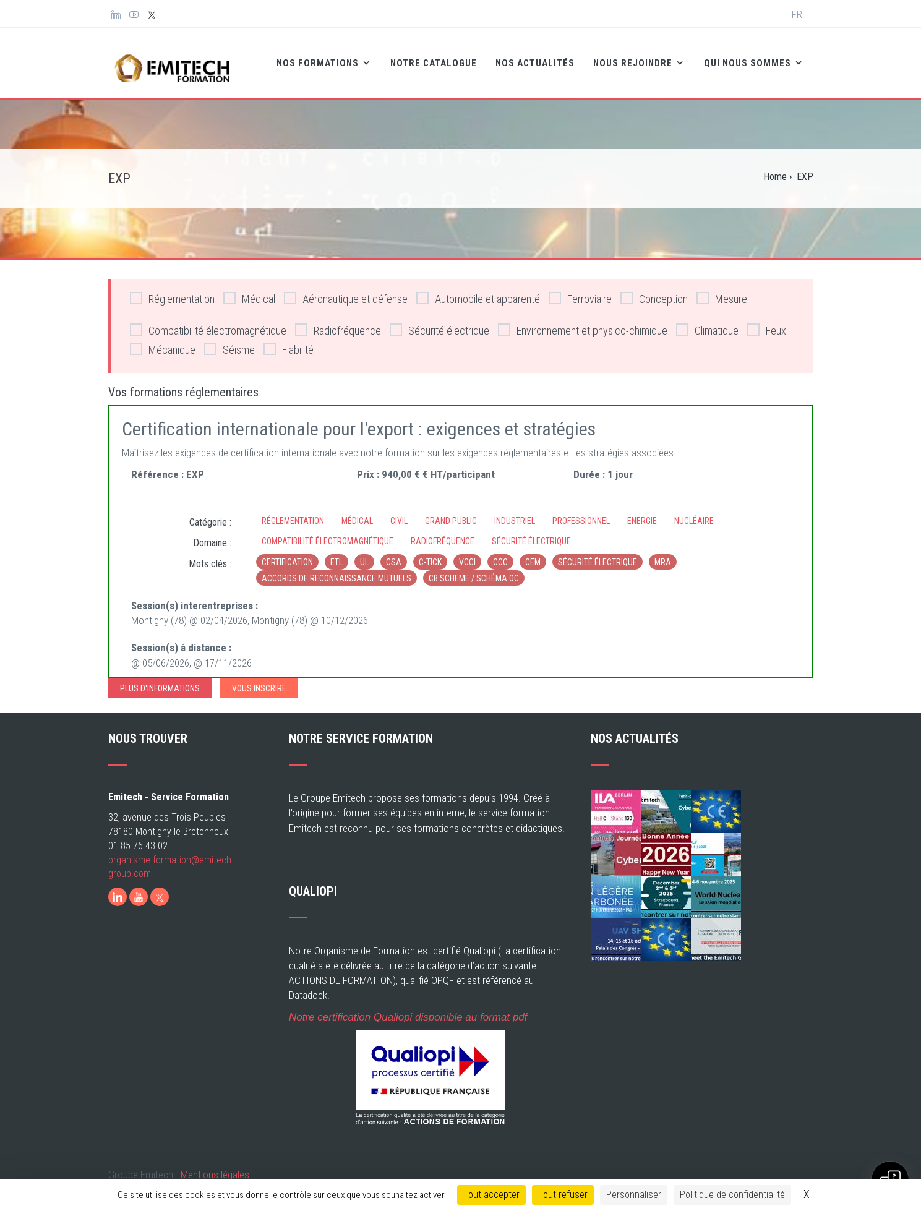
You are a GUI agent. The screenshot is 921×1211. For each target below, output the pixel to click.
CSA (393, 553)
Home (775, 168)
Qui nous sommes (716, 59)
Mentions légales (215, 1166)
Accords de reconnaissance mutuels (336, 570)
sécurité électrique (597, 553)
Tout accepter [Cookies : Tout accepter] (491, 1194)
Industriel (514, 511)
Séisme (229, 340)
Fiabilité (288, 340)
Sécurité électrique (439, 321)
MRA (662, 553)
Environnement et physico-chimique (582, 321)
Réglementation (172, 290)
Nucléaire (694, 511)
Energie (642, 511)
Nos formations (286, 59)
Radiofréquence (338, 321)
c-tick (430, 553)
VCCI (467, 553)
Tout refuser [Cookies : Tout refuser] (563, 1194)
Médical (249, 290)
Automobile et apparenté (478, 290)
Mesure (721, 290)
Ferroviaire (580, 290)
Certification (287, 553)
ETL (336, 553)
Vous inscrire (259, 680)
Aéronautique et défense (346, 290)
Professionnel (581, 511)
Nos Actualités (502, 59)
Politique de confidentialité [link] (732, 1194)
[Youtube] (138, 888)
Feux (766, 321)
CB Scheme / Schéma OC (474, 570)
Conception (654, 290)
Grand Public (451, 511)
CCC (500, 553)
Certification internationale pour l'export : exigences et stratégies (359, 420)
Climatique (707, 321)
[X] (159, 888)
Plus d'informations (160, 680)
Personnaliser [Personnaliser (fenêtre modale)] (633, 1194)
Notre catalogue (401, 59)
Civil (399, 511)
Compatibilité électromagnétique (208, 321)
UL (364, 553)
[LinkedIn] (117, 888)
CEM (533, 553)
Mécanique (162, 340)
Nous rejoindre (602, 59)
